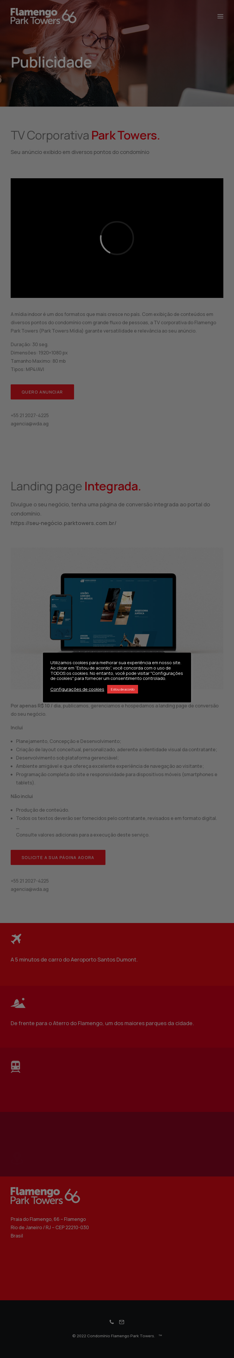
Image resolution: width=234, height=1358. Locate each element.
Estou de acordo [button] (122, 689)
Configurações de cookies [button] (77, 689)
